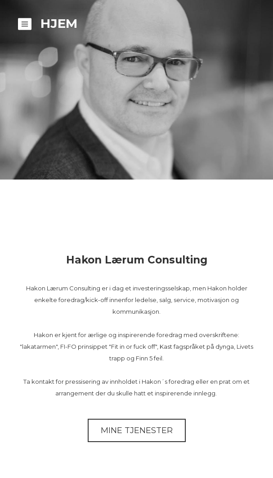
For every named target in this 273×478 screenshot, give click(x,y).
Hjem (58, 23)
